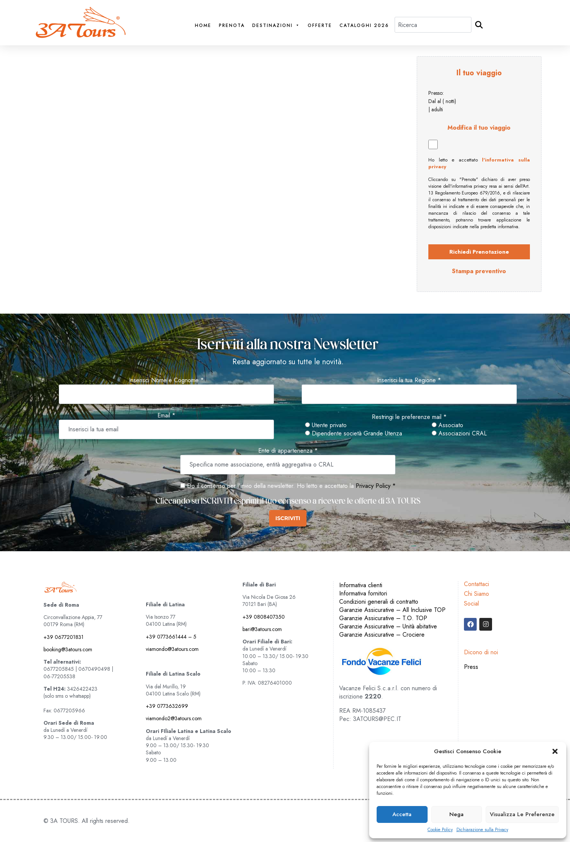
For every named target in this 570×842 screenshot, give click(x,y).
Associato (447, 425)
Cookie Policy (440, 830)
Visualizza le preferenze (522, 814)
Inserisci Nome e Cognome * (166, 380)
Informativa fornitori (363, 593)
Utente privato (326, 425)
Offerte (320, 25)
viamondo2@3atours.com (174, 718)
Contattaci (476, 584)
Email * (166, 415)
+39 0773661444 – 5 (171, 636)
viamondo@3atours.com (172, 649)
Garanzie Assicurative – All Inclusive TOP (392, 610)
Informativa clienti (360, 585)
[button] (555, 751)
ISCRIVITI (287, 518)
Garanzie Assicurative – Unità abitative (388, 626)
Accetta (401, 814)
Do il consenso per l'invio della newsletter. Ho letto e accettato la (267, 486)
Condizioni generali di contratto (378, 601)
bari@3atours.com (262, 629)
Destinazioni (276, 25)
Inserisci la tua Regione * (409, 380)
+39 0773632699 (167, 706)
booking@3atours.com (67, 649)
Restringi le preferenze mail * (409, 417)
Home (203, 25)
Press (471, 667)
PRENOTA (232, 25)
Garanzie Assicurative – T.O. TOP (383, 618)
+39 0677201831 (63, 637)
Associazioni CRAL (459, 433)
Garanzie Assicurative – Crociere (382, 634)
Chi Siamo (476, 593)
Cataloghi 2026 (364, 25)
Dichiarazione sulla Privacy (482, 830)
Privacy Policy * (376, 486)
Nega (456, 814)
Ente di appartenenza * (288, 451)
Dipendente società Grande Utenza (353, 433)
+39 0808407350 (263, 617)
